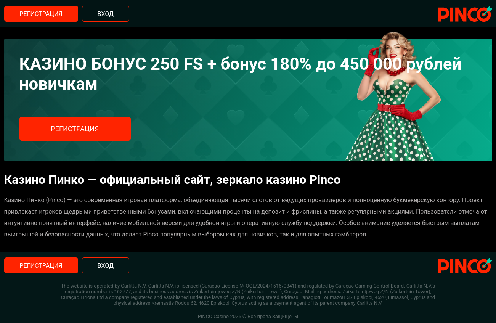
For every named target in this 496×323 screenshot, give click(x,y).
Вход (106, 14)
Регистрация (41, 14)
